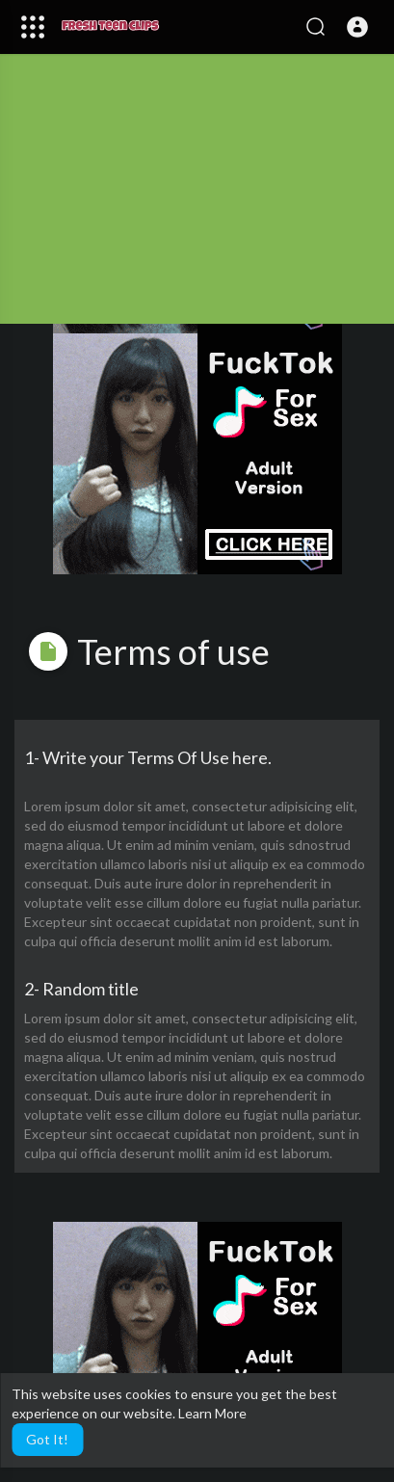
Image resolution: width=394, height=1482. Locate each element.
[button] (357, 27)
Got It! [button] (47, 1439)
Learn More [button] (212, 1413)
